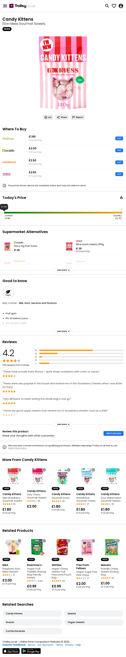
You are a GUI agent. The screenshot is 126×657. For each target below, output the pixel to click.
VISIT (119, 138)
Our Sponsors (45, 644)
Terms (59, 644)
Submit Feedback (14, 644)
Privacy (69, 644)
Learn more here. (17, 448)
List (48, 117)
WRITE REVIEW (113, 433)
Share (62, 117)
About (31, 644)
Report (77, 117)
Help (78, 644)
